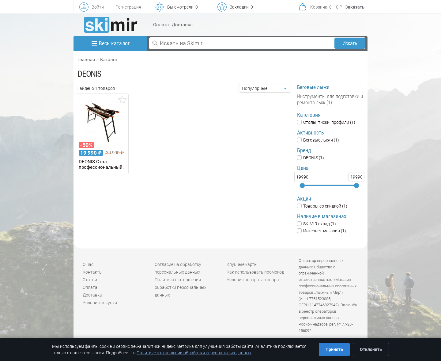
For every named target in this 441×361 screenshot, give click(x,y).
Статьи (90, 279)
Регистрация (128, 7)
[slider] (302, 185)
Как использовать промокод (255, 272)
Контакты (93, 272)
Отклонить (371, 349)
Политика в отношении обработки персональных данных (180, 287)
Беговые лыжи (313, 87)
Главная (86, 59)
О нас (88, 264)
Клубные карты (242, 264)
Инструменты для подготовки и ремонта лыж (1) (330, 99)
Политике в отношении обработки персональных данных (194, 352)
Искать (349, 43)
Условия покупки (100, 302)
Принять (334, 349)
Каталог (109, 59)
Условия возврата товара (253, 279)
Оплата (161, 25)
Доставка (182, 25)
